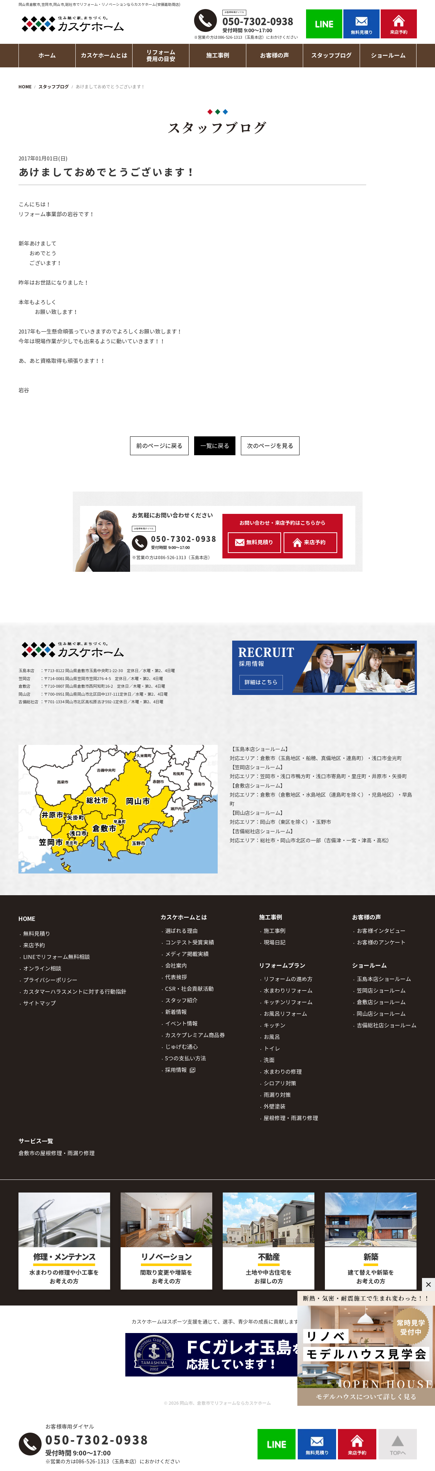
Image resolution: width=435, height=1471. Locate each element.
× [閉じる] (428, 1284)
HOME (26, 919)
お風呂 (272, 1037)
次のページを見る (270, 445)
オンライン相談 (42, 968)
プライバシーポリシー (50, 980)
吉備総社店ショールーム (262, 831)
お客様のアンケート (381, 942)
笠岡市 (267, 776)
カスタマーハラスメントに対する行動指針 (74, 991)
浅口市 (379, 758)
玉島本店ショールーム (260, 749)
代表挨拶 (176, 977)
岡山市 (267, 822)
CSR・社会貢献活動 (189, 988)
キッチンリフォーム (288, 1002)
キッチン (274, 1025)
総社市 (267, 840)
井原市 (379, 776)
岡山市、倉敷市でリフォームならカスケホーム (225, 1403)
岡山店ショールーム (257, 813)
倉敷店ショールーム (257, 786)
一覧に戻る (214, 445)
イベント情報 (181, 1023)
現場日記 (274, 942)
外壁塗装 (274, 1106)
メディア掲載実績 (187, 954)
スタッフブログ (331, 55)
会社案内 (176, 965)
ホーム (47, 55)
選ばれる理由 (181, 930)
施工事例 (274, 930)
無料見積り (36, 933)
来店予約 (34, 945)
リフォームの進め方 (288, 979)
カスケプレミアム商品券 (195, 1035)
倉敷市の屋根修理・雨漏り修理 (56, 1153)
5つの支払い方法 (185, 1058)
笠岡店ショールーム (257, 767)
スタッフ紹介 (181, 1000)
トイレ (272, 1048)
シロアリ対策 (280, 1083)
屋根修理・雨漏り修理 (291, 1118)
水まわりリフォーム (288, 990)
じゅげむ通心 (181, 1046)
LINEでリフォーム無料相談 (56, 957)
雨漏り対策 (277, 1094)
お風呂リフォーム (285, 1013)
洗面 (269, 1060)
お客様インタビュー (381, 930)
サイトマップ (39, 1003)
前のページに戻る (159, 445)
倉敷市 (267, 758)
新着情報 (176, 1012)
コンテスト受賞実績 (189, 942)
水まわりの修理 (283, 1071)
